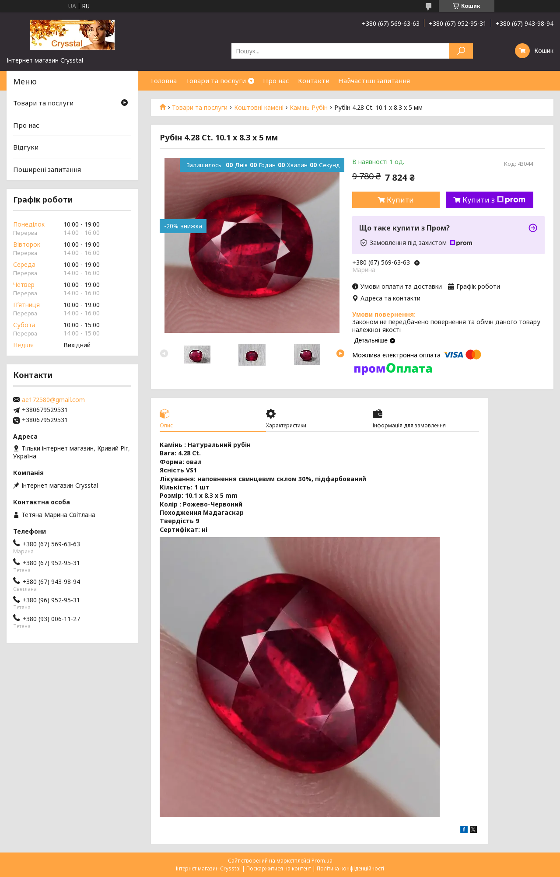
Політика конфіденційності (350, 868)
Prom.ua (322, 860)
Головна (164, 80)
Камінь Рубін (309, 108)
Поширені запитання (47, 169)
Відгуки (25, 147)
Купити (400, 200)
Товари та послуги (216, 80)
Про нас (276, 80)
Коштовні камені (259, 108)
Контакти (313, 80)
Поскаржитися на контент (278, 868)
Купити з (493, 200)
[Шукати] (461, 51)
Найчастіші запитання (374, 80)
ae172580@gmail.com (53, 400)
